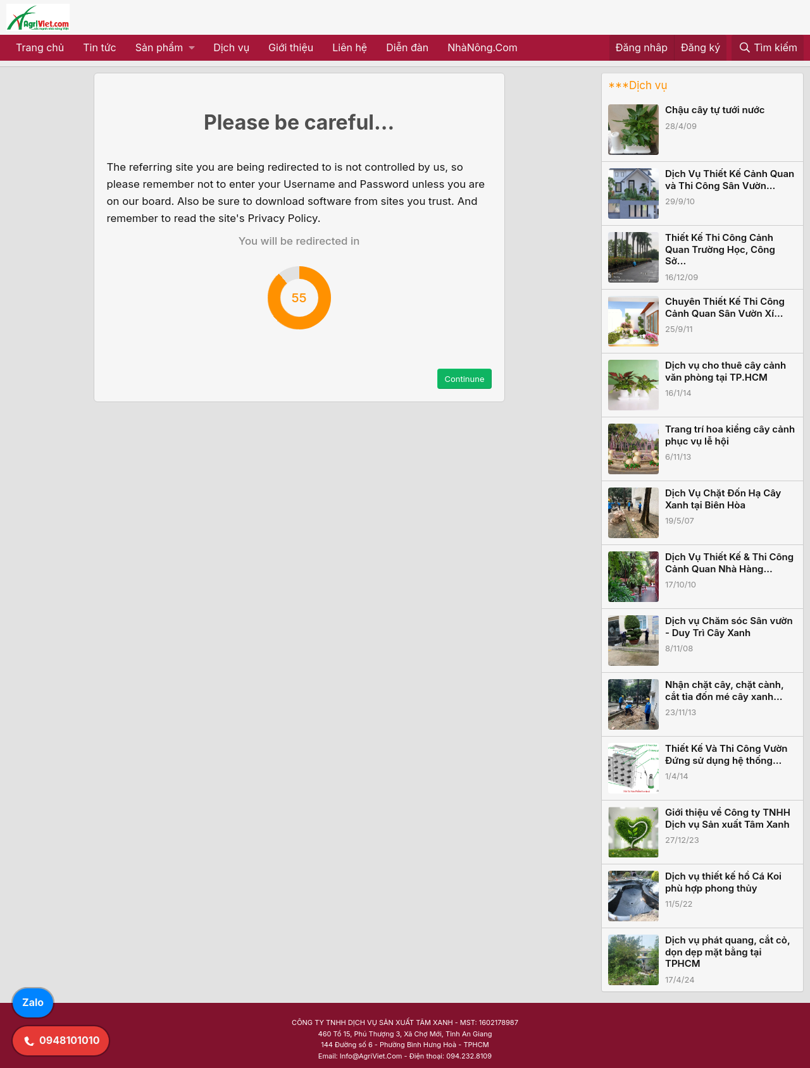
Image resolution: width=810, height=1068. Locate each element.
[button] (165, 48)
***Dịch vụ (637, 85)
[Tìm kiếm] (768, 48)
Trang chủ (40, 47)
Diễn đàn (407, 47)
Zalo (33, 1002)
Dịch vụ (231, 47)
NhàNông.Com (482, 47)
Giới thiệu (290, 47)
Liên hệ (349, 47)
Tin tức (99, 47)
